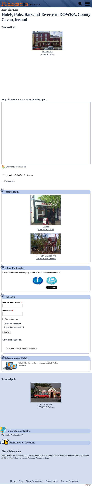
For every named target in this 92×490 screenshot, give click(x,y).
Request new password (14, 327)
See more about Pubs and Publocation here (32, 458)
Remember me (11, 319)
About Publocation (34, 481)
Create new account (12, 324)
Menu (88, 4)
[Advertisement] (46, 76)
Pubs (9, 10)
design (88, 485)
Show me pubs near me (16, 167)
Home (3, 10)
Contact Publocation (70, 481)
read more (22, 365)
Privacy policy (51, 481)
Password (7, 311)
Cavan (15, 10)
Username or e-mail (12, 302)
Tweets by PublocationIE (12, 435)
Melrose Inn (9, 181)
